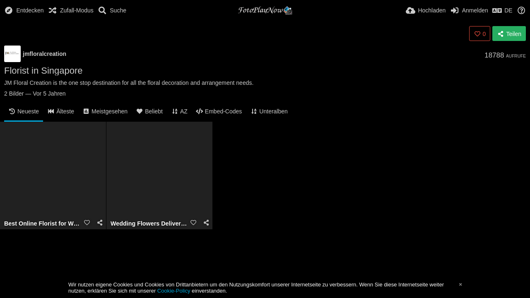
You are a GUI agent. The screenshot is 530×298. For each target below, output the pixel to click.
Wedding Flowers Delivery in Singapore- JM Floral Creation (149, 224)
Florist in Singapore (43, 70)
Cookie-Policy (173, 291)
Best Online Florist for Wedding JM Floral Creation (42, 224)
